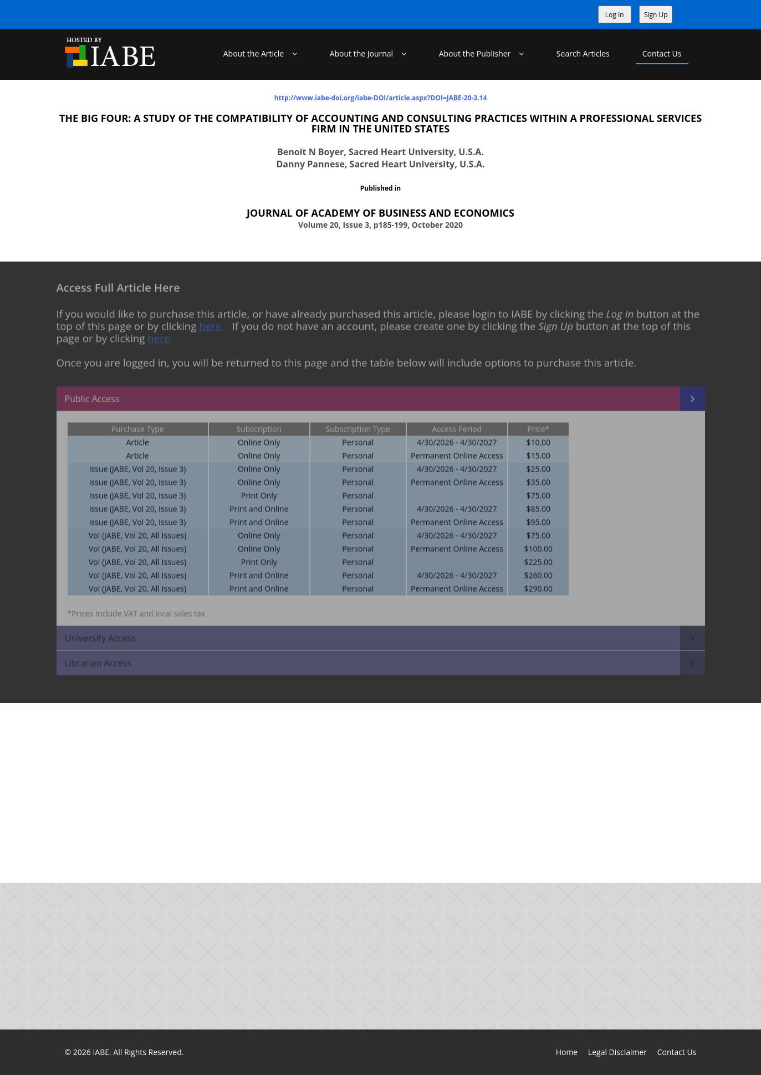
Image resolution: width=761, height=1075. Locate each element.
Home (567, 1052)
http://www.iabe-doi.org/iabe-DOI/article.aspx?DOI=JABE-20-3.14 (380, 97)
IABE (101, 1052)
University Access (100, 633)
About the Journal (368, 53)
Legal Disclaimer (617, 1052)
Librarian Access (98, 658)
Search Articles (583, 53)
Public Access (92, 393)
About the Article (260, 53)
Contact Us (662, 53)
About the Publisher (481, 53)
